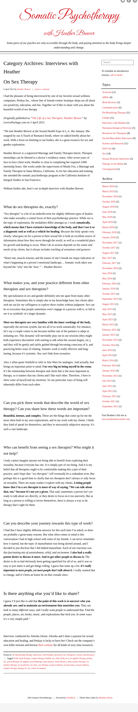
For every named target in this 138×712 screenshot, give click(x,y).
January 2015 (108, 335)
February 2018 (109, 232)
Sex (104, 153)
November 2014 (110, 340)
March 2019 (108, 191)
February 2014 (109, 365)
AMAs (105, 97)
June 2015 (107, 309)
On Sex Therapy (20, 82)
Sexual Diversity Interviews (115, 159)
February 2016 (109, 283)
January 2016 (108, 288)
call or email (116, 75)
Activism (106, 92)
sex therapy (43, 665)
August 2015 (108, 304)
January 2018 (108, 237)
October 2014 (109, 345)
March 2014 (108, 360)
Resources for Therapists (64, 655)
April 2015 (107, 319)
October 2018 (109, 201)
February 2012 (109, 396)
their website (45, 645)
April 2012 (107, 391)
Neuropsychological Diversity (117, 128)
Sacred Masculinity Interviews (117, 138)
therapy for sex (24, 668)
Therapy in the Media (112, 164)
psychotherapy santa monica (42, 661)
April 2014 (107, 355)
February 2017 (109, 263)
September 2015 (110, 299)
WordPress (70, 697)
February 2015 (109, 329)
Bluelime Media (106, 697)
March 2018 (108, 227)
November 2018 (110, 196)
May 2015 (107, 314)
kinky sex (64, 658)
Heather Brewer (24, 89)
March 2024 (108, 186)
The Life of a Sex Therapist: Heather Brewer (57, 118)
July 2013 (107, 381)
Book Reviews (109, 102)
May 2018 (107, 217)
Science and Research (85, 655)
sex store (33, 665)
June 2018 (107, 212)
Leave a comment (42, 89)
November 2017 (110, 242)
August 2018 (108, 206)
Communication (110, 107)
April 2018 (107, 222)
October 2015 (109, 294)
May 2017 (107, 258)
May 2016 (107, 278)
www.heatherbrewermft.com (116, 419)
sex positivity (23, 665)
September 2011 (110, 406)
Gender (105, 118)
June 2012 (107, 386)
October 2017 (109, 247)
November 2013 (110, 375)
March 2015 (108, 324)
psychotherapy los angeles (18, 661)
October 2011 (108, 401)
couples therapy (37, 658)
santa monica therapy (76, 661)
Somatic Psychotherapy (69, 15)
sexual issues (69, 665)
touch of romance (38, 668)
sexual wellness (82, 665)
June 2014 (107, 350)
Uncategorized (109, 169)
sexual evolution (56, 665)
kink (57, 658)
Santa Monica (60, 661)
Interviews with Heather (43, 655)
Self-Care (107, 148)
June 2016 (107, 273)
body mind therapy (22, 658)
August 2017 (108, 253)
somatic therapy (10, 668)
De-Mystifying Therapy (22, 655)
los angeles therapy (77, 658)
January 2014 (108, 370)
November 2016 (110, 268)
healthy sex (50, 658)
